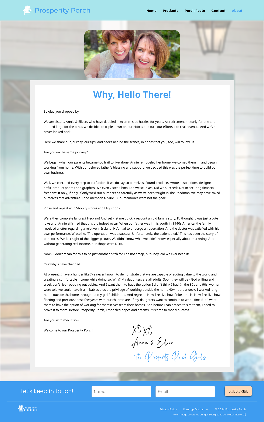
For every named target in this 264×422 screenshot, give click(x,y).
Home (152, 11)
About (237, 11)
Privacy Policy (168, 409)
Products (170, 11)
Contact (218, 11)
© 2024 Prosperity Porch (230, 409)
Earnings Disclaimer (196, 409)
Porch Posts (195, 11)
